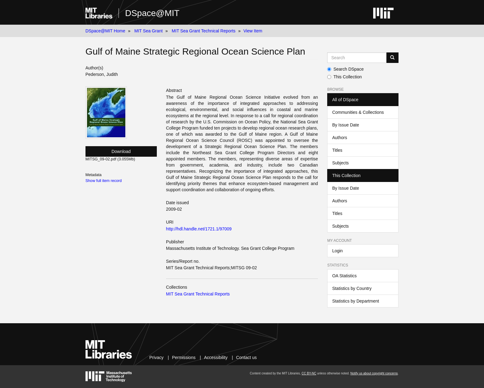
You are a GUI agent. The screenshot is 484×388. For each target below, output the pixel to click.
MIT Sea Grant (148, 30)
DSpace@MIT (152, 13)
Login (337, 250)
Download (121, 151)
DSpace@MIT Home (105, 30)
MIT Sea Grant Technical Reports (203, 30)
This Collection (344, 76)
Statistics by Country (352, 288)
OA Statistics (344, 275)
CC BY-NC (309, 373)
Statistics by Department (355, 301)
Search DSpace (345, 69)
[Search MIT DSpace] (356, 57)
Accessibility (215, 357)
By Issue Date (345, 124)
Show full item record (104, 181)
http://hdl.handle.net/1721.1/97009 (199, 228)
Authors (339, 137)
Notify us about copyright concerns (374, 373)
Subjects (340, 162)
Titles (337, 150)
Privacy (156, 357)
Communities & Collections (358, 112)
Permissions (183, 357)
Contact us (246, 357)
